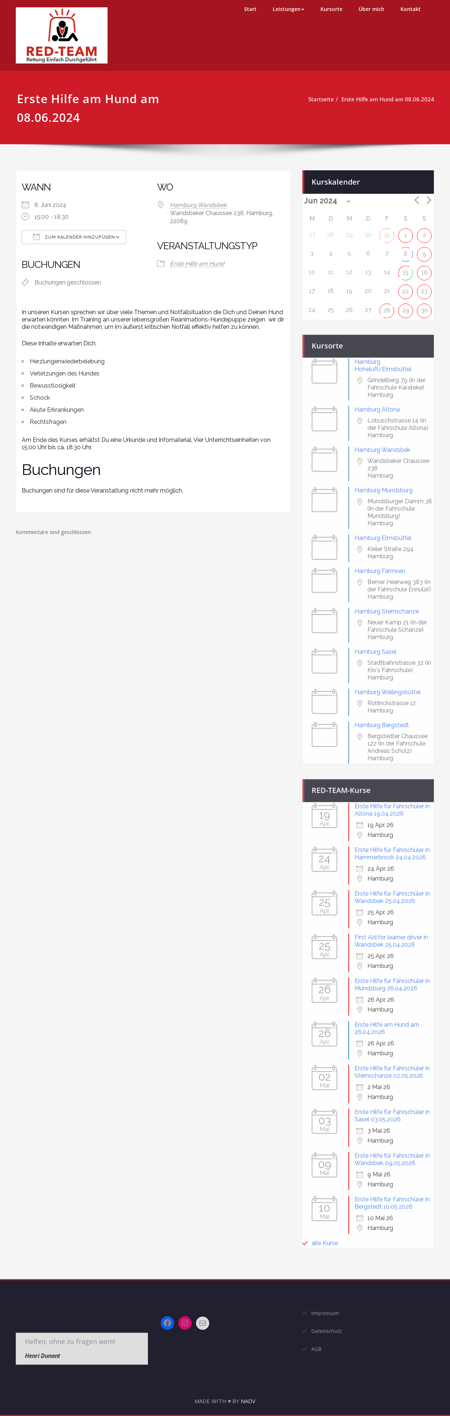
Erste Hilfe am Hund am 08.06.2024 (391, 99)
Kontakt (410, 9)
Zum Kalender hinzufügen (74, 236)
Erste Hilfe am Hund (197, 263)
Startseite (324, 99)
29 (405, 308)
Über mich (371, 9)
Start (250, 9)
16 (424, 270)
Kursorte (331, 9)
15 (406, 270)
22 (405, 289)
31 (387, 232)
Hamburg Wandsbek (198, 204)
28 (387, 308)
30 (424, 308)
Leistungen (288, 9)
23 (424, 289)
